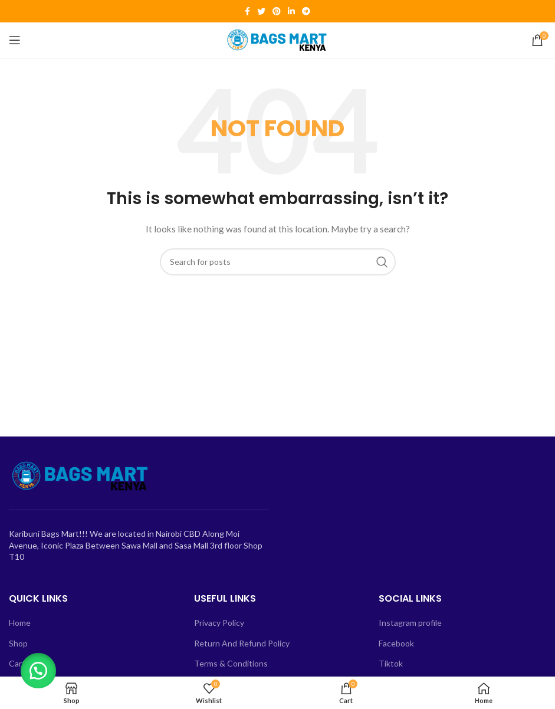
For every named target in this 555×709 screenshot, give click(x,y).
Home (20, 623)
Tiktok (391, 663)
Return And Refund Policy (242, 643)
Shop (18, 643)
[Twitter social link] (261, 11)
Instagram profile (410, 623)
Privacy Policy (219, 623)
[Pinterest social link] (276, 11)
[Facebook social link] (247, 11)
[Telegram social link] (306, 11)
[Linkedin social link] (291, 11)
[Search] (278, 261)
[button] (41, 667)
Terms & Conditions (231, 663)
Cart (17, 663)
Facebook (396, 643)
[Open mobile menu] (15, 40)
